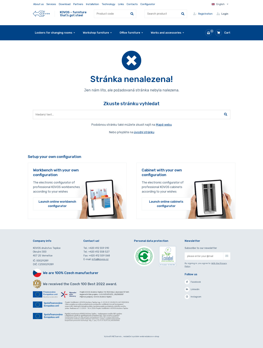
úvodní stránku (144, 132)
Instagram (193, 296)
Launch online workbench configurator (57, 204)
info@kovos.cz (100, 259)
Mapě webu (164, 125)
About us (38, 4)
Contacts (132, 4)
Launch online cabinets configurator (166, 204)
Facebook (193, 282)
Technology (108, 4)
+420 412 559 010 (98, 248)
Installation (92, 4)
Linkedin (192, 289)
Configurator (147, 4)
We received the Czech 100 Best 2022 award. (80, 284)
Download (64, 4)
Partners (78, 4)
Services (51, 4)
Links (121, 4)
